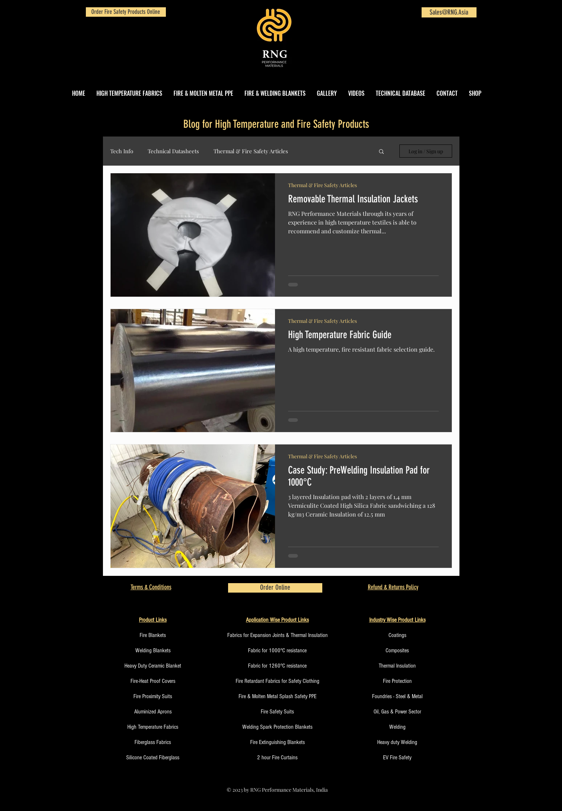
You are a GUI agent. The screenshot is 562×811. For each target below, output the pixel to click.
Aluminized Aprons (153, 711)
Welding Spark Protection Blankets (277, 727)
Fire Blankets (153, 635)
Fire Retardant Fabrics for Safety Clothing (277, 681)
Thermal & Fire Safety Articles (251, 151)
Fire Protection (397, 681)
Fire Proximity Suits (152, 696)
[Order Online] (275, 588)
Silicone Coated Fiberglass (152, 757)
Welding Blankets (153, 650)
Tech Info (121, 151)
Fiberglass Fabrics (153, 742)
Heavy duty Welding (397, 742)
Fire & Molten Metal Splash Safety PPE (277, 696)
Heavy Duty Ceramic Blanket (152, 665)
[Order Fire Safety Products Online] (126, 12)
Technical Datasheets (173, 151)
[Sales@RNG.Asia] (449, 12)
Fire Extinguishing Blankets (277, 742)
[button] (381, 152)
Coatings (397, 635)
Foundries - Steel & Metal (397, 696)
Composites (397, 650)
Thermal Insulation (397, 665)
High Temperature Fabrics (152, 727)
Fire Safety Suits (277, 711)
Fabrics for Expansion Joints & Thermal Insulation (277, 635)
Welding (397, 727)
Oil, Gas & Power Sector (397, 711)
